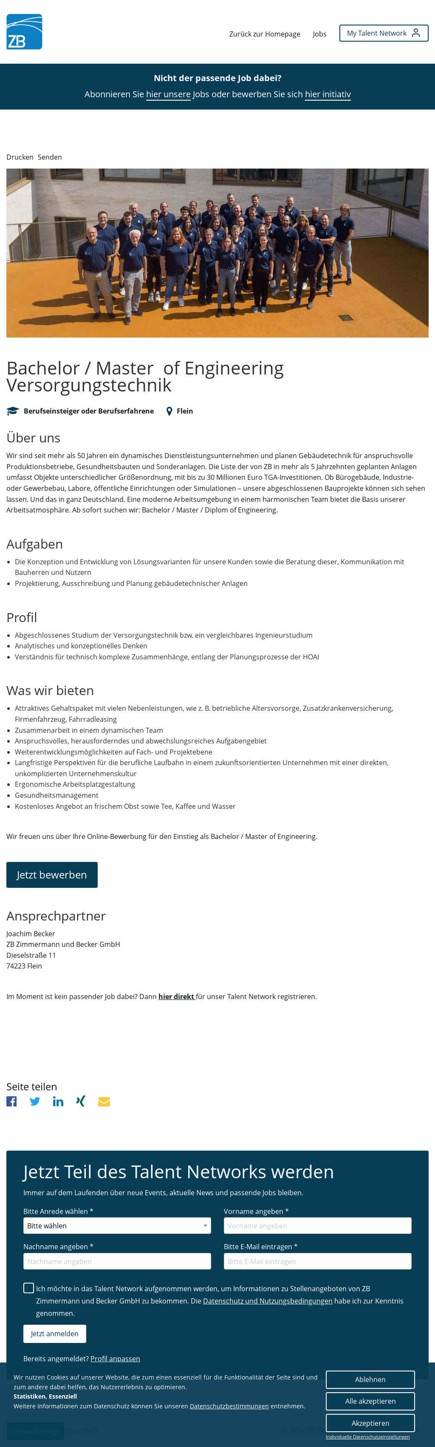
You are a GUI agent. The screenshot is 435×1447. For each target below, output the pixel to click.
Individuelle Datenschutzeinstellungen (368, 1437)
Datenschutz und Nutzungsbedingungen (268, 1301)
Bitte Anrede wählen (58, 1211)
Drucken (20, 157)
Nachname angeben (58, 1246)
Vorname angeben (256, 1211)
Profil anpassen (115, 1358)
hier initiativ (328, 94)
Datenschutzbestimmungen (229, 1406)
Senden (50, 157)
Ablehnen (370, 1379)
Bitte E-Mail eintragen (261, 1246)
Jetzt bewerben (52, 874)
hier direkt (177, 996)
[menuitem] (24, 32)
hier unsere (168, 94)
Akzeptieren (371, 1423)
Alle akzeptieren (370, 1401)
